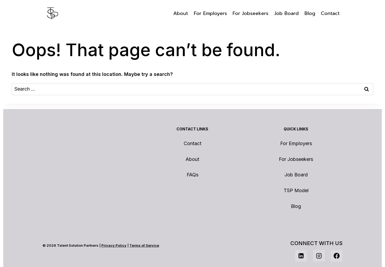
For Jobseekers (250, 13)
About (180, 13)
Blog (310, 13)
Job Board (286, 13)
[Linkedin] (301, 256)
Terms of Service (144, 245)
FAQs (192, 174)
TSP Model (296, 190)
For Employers (210, 13)
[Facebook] (336, 256)
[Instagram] (319, 256)
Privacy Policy (113, 245)
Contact (330, 13)
